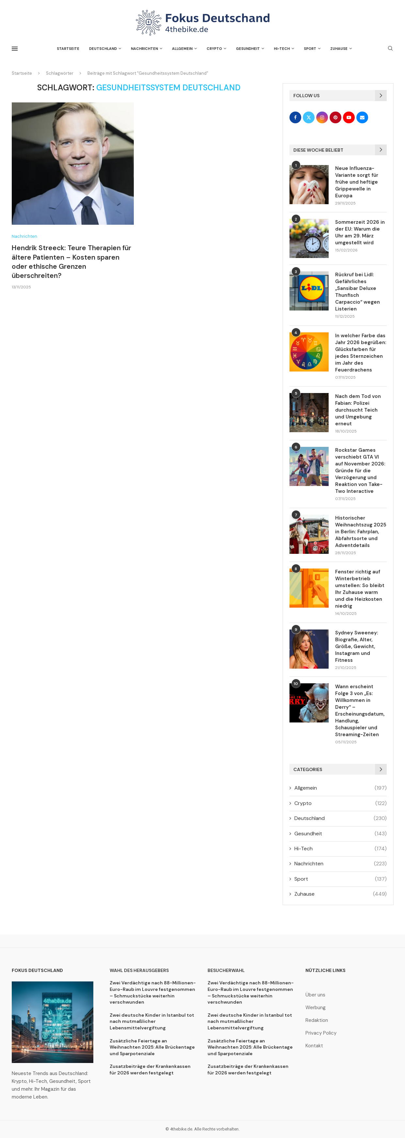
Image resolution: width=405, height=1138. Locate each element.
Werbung (315, 1007)
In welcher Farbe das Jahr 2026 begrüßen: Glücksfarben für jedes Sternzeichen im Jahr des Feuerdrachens (360, 352)
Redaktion (316, 1020)
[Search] (390, 49)
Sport (310, 48)
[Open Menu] (15, 49)
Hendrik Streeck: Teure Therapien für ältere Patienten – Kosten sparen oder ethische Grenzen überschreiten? (71, 261)
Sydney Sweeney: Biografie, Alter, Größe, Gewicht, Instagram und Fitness (356, 646)
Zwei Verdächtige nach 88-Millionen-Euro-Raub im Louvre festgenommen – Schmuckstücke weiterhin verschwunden (153, 992)
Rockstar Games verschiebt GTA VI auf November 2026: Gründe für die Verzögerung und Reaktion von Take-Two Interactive (360, 470)
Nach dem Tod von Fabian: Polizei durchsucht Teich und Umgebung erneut (358, 410)
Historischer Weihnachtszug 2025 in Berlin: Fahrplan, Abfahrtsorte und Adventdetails (360, 532)
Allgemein (182, 48)
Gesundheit (248, 48)
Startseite (68, 48)
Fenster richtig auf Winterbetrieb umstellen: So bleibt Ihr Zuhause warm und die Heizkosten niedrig (359, 589)
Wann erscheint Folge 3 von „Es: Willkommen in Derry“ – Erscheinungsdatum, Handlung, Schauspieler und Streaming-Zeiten (359, 710)
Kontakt (314, 1045)
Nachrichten (144, 48)
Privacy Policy (320, 1033)
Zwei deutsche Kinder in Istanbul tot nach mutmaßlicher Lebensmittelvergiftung (152, 1021)
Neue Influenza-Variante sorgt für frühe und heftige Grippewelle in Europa (356, 182)
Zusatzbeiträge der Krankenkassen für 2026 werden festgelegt (150, 1069)
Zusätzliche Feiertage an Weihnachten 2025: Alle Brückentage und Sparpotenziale (152, 1047)
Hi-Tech (282, 48)
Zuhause (339, 48)
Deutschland (103, 48)
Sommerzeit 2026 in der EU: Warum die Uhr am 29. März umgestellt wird (360, 232)
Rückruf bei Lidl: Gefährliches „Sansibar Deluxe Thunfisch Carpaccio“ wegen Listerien (357, 291)
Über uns (315, 995)
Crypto (214, 48)
